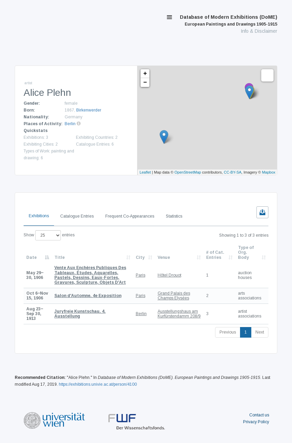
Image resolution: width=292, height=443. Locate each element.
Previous (228, 332)
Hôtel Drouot (169, 275)
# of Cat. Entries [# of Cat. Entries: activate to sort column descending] (215, 255)
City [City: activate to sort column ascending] (140, 257)
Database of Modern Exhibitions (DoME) (228, 20)
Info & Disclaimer (259, 31)
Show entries (49, 235)
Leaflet (145, 172)
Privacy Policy (256, 421)
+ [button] (145, 74)
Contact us (259, 415)
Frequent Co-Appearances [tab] (129, 216)
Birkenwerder (88, 110)
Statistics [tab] (174, 216)
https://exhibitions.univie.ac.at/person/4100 (98, 384)
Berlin (70, 123)
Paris (140, 275)
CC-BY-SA (233, 172)
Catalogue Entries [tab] (77, 216)
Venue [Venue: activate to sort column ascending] (164, 257)
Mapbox (268, 172)
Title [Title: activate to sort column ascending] (59, 257)
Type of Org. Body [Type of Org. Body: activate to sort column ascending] (246, 252)
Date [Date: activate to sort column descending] (31, 257)
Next (259, 332)
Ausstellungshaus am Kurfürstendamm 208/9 (179, 314)
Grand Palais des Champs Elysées (174, 295)
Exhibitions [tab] (39, 215)
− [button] (145, 82)
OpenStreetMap (187, 172)
